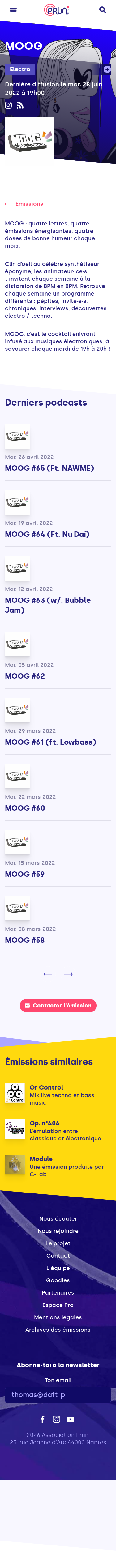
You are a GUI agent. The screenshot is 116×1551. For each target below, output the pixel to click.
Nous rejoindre (58, 1231)
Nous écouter (58, 1218)
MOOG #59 (25, 874)
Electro (20, 69)
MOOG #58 (25, 940)
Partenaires (58, 1292)
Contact (58, 1255)
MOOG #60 (25, 808)
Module (41, 1159)
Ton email (58, 1380)
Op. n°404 (45, 1123)
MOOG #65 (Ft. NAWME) (49, 468)
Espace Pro (58, 1305)
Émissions (24, 204)
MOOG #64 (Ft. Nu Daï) (47, 534)
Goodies (58, 1280)
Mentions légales (58, 1317)
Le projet (58, 1243)
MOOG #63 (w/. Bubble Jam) (48, 605)
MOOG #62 (25, 676)
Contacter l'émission (58, 1005)
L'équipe (58, 1268)
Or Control (46, 1087)
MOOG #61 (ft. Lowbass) (50, 742)
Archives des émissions (58, 1329)
